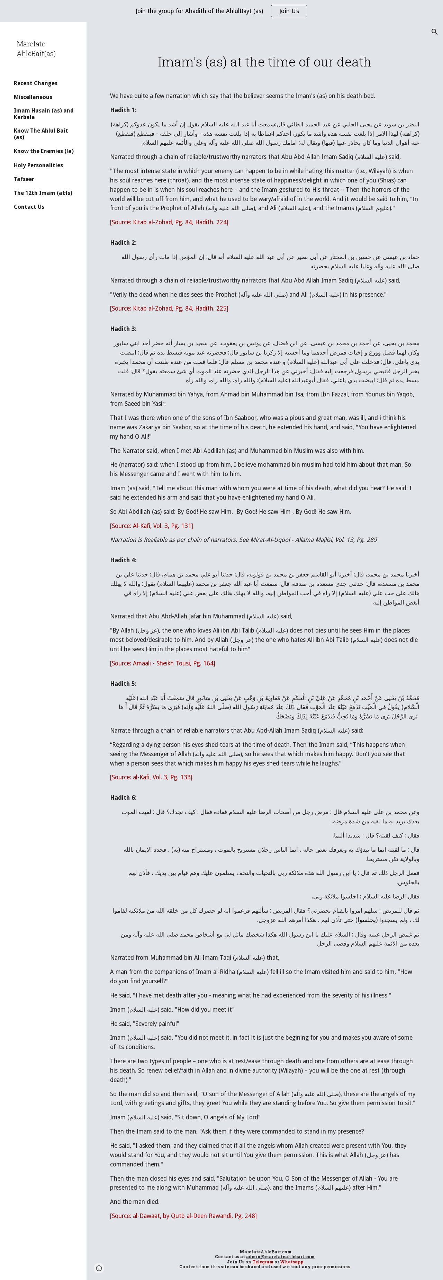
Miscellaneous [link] (33, 97)
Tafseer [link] (24, 179)
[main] (265, 61)
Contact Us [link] (29, 207)
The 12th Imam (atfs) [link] (43, 193)
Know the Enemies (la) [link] (44, 151)
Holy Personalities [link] (38, 165)
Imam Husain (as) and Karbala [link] (44, 113)
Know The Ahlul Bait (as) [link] (41, 134)
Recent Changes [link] (35, 83)
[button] (434, 32)
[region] (221, 11)
